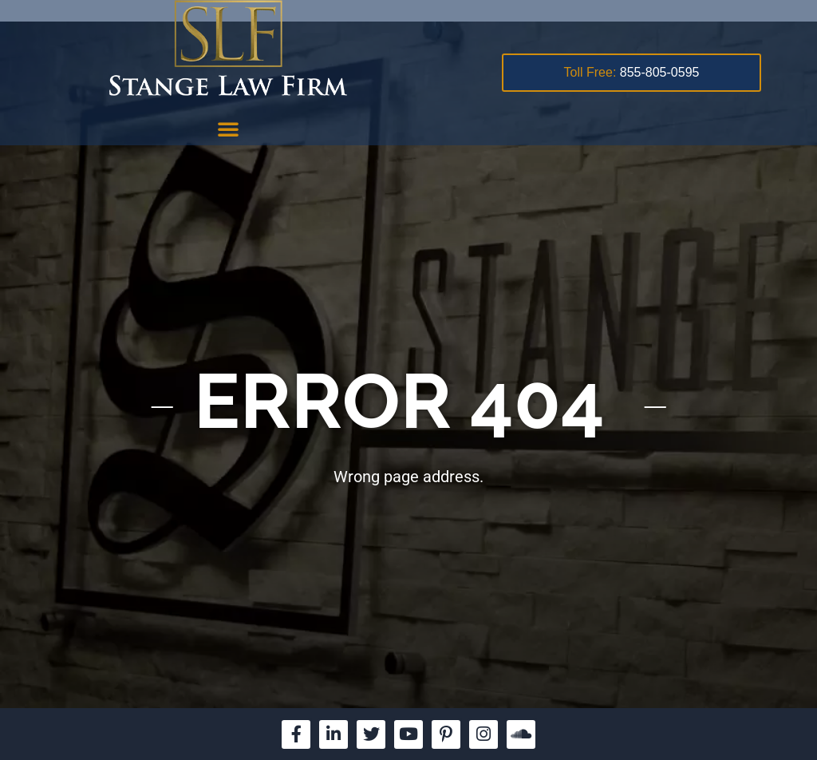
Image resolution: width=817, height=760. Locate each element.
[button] (228, 128)
